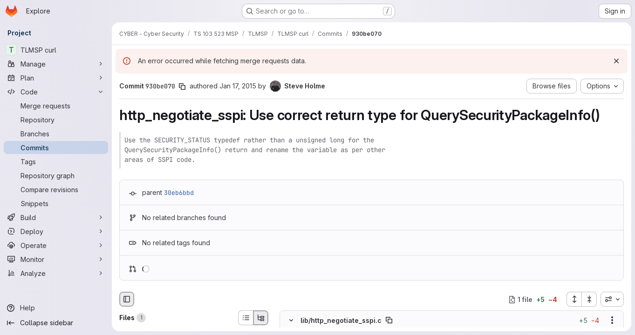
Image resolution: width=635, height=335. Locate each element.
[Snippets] (56, 203)
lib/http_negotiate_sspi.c (341, 320)
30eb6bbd (179, 192)
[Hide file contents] (291, 320)
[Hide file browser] (126, 299)
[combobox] (612, 299)
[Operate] (56, 245)
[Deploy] (56, 231)
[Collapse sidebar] (56, 322)
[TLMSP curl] (56, 49)
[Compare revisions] (56, 189)
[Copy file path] (389, 320)
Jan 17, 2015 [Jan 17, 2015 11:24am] (237, 86)
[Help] (56, 308)
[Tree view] (260, 317)
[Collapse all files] (589, 299)
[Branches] (56, 133)
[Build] (56, 217)
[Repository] (56, 119)
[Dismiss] (616, 61)
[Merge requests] (56, 105)
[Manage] (56, 63)
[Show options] (612, 320)
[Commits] (56, 147)
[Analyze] (56, 273)
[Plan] (56, 77)
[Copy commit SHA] (182, 86)
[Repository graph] (56, 175)
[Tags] (56, 161)
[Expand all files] (574, 299)
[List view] (245, 317)
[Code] (56, 91)
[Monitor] (56, 259)
